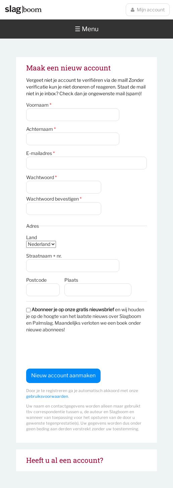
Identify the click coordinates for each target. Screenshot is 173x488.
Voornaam (38, 105)
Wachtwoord (41, 177)
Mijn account (148, 9)
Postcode (36, 280)
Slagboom (23, 9)
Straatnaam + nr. (44, 256)
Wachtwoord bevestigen (53, 199)
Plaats (71, 280)
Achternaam (41, 129)
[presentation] (77, 351)
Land (31, 237)
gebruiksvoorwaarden (47, 396)
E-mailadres (40, 153)
